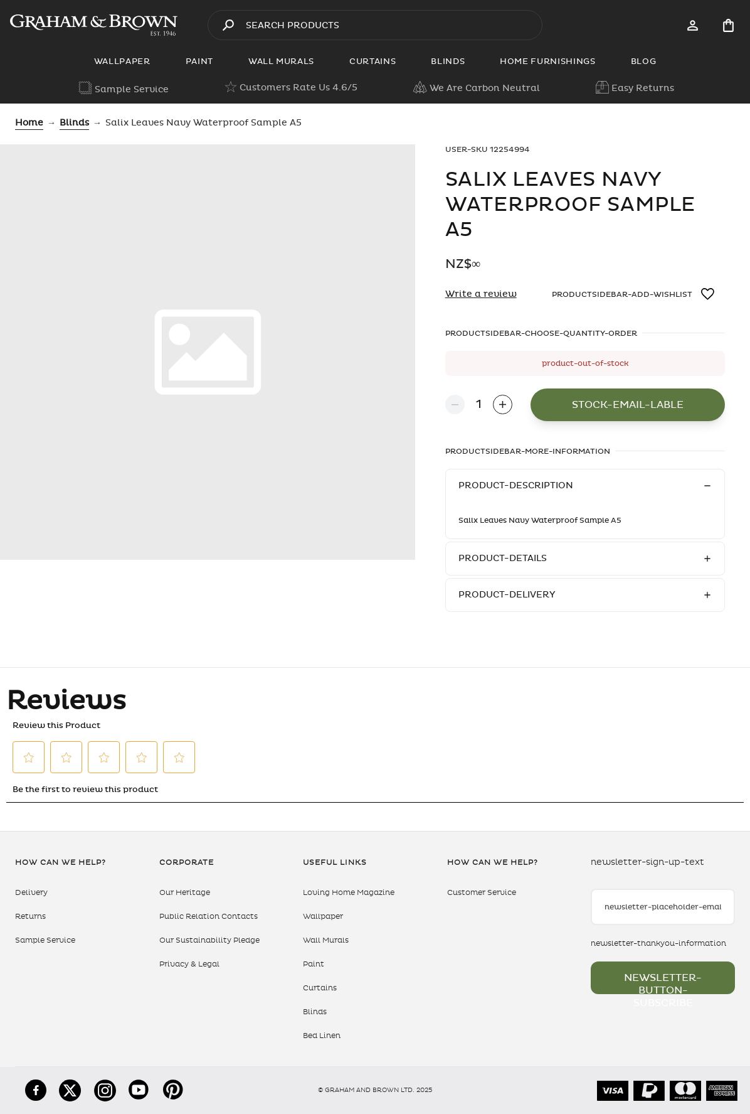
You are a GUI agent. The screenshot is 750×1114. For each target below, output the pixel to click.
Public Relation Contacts (208, 916)
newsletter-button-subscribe (663, 983)
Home (29, 122)
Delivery (31, 892)
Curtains (320, 987)
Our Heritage (184, 892)
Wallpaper (323, 916)
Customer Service (481, 892)
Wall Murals (326, 940)
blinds (74, 122)
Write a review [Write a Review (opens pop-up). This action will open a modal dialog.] (481, 294)
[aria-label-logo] (93, 25)
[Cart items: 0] (728, 25)
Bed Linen (322, 1035)
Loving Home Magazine (348, 892)
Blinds (315, 1011)
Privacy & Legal (189, 964)
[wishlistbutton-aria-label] (708, 294)
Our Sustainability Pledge (209, 940)
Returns (30, 916)
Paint (313, 964)
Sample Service (45, 940)
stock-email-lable (628, 405)
